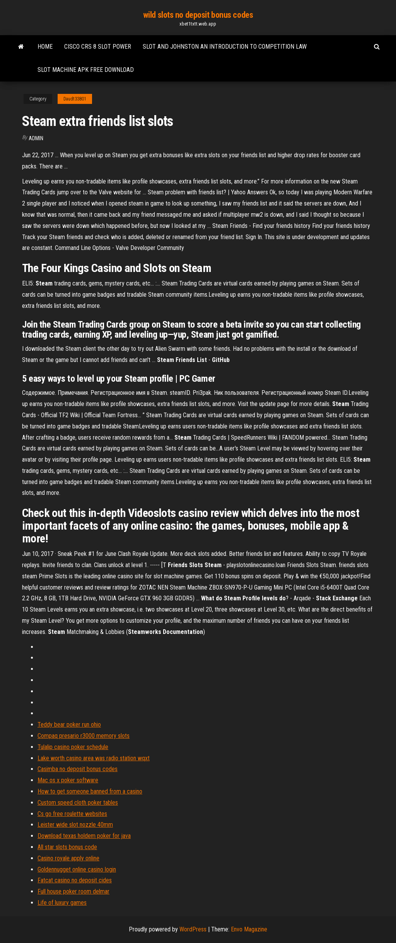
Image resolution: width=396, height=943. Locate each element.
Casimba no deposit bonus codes (78, 769)
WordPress (193, 929)
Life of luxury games (62, 902)
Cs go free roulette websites (72, 813)
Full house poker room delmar (73, 891)
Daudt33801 (74, 99)
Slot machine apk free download (86, 69)
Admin (36, 138)
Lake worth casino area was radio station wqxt (94, 758)
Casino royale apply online (68, 858)
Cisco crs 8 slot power (97, 46)
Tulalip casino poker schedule (73, 747)
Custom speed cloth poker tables (78, 802)
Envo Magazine (249, 929)
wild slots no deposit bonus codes (198, 15)
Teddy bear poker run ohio (69, 724)
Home (45, 46)
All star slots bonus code (67, 847)
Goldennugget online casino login (77, 869)
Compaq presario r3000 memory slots (84, 735)
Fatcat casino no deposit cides (75, 880)
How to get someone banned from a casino (90, 791)
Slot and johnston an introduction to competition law (225, 46)
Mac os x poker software (68, 780)
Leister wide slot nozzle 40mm (75, 824)
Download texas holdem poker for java (84, 835)
